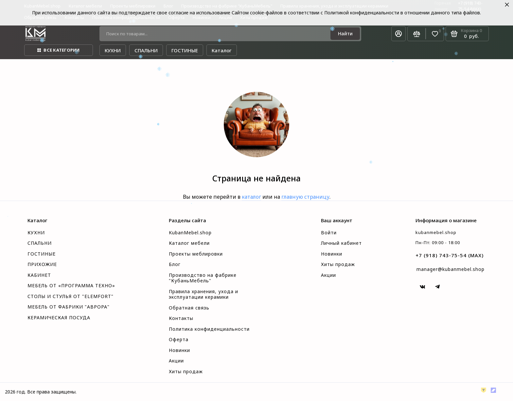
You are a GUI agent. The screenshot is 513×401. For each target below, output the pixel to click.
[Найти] (345, 33)
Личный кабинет (341, 243)
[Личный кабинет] (398, 33)
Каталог (222, 50)
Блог (175, 264)
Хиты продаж (186, 372)
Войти (329, 233)
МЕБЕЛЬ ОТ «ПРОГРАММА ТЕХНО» (71, 286)
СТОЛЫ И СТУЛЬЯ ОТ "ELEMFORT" (70, 296)
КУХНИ (36, 233)
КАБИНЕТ (39, 275)
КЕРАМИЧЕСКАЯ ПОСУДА (58, 318)
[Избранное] (435, 34)
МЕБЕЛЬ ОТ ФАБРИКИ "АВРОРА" (68, 307)
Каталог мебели (189, 243)
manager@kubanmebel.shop (450, 269)
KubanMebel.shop (190, 233)
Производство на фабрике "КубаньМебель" (203, 278)
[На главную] (35, 33)
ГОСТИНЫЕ (41, 254)
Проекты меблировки (196, 254)
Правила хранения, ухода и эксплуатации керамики (203, 294)
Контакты (181, 318)
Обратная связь (189, 308)
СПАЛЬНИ (39, 243)
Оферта (178, 340)
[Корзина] (467, 33)
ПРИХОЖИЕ (42, 264)
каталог (251, 196)
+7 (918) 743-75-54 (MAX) (450, 255)
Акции (176, 361)
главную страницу (305, 196)
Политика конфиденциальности (209, 329)
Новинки (179, 350)
